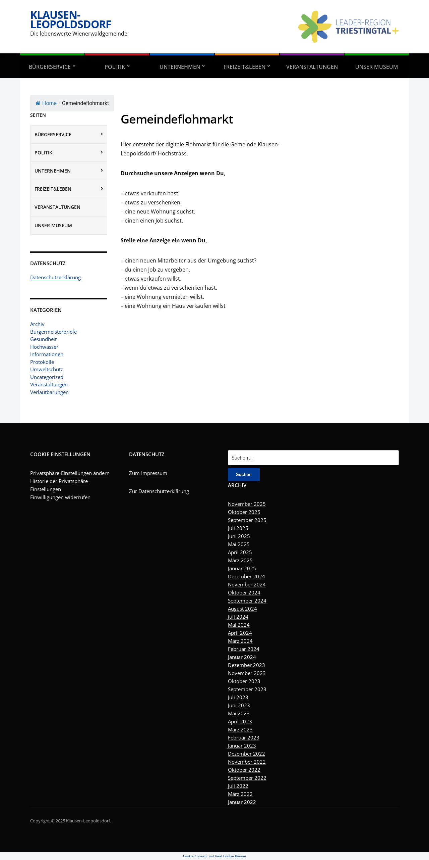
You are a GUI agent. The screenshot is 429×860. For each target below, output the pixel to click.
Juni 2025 (239, 536)
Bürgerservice (50, 66)
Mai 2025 (239, 544)
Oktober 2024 (244, 592)
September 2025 (247, 520)
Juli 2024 (238, 616)
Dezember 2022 (246, 753)
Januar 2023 (242, 745)
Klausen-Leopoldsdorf (70, 19)
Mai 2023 (239, 713)
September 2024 (247, 600)
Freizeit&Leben (244, 66)
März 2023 (240, 729)
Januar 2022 (242, 802)
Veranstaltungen (312, 66)
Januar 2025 (242, 568)
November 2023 (247, 673)
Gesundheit (43, 339)
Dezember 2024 (246, 576)
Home (46, 103)
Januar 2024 (242, 657)
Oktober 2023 (244, 681)
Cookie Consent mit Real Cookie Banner (214, 856)
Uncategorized (46, 377)
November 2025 (247, 503)
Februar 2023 (243, 737)
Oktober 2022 (244, 769)
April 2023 (240, 721)
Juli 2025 (238, 528)
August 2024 (242, 608)
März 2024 (240, 640)
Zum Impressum (148, 473)
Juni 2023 (239, 705)
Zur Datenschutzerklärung (159, 491)
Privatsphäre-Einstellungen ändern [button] (70, 473)
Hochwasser (44, 346)
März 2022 (240, 794)
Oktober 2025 (244, 512)
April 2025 (240, 552)
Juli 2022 (238, 785)
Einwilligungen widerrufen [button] (60, 497)
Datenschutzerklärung (55, 277)
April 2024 (240, 632)
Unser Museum (376, 66)
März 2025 (240, 560)
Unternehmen (180, 66)
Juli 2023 (238, 697)
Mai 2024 (239, 624)
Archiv (37, 324)
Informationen (46, 354)
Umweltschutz (46, 369)
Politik (115, 66)
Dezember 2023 (246, 665)
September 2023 (247, 689)
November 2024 (247, 584)
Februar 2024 (243, 649)
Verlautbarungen (49, 392)
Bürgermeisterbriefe (53, 331)
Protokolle (42, 362)
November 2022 (247, 761)
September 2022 (247, 777)
